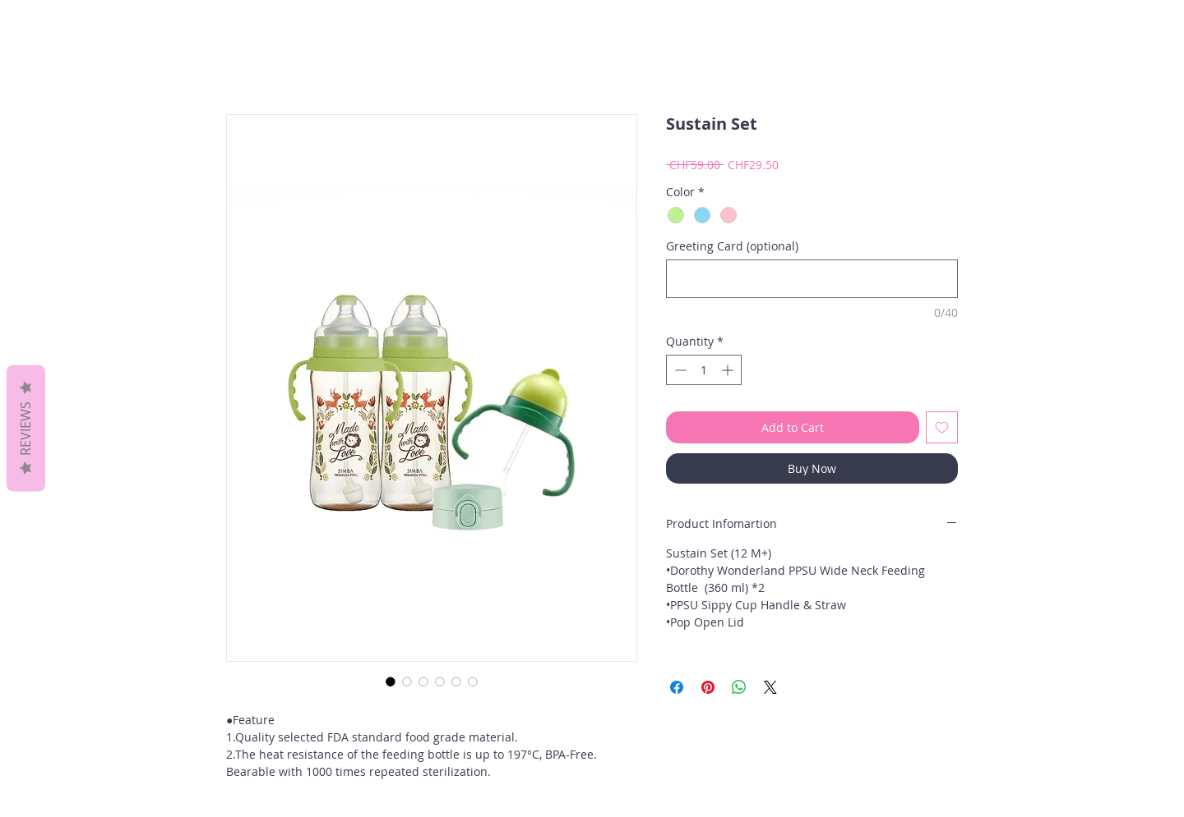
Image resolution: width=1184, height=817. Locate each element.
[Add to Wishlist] (942, 427)
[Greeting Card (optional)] (812, 279)
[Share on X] (770, 687)
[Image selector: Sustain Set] (390, 681)
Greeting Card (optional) (732, 246)
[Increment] (729, 370)
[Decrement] (678, 370)
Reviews (25, 428)
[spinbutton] (704, 370)
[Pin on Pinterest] (708, 687)
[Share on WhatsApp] (739, 687)
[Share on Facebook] (677, 687)
